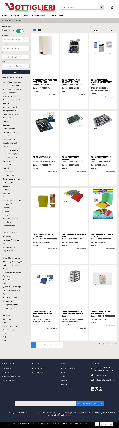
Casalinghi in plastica (11, 132)
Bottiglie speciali (9, 111)
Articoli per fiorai (9, 93)
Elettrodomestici (9, 165)
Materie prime (8, 236)
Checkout (65, 376)
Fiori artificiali (8, 175)
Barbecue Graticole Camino (14, 100)
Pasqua (5, 269)
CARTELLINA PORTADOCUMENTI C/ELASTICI (102, 235)
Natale (5, 244)
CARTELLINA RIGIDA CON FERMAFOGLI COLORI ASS (42, 312)
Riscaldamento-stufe (11, 297)
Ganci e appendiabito (11, 179)
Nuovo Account (38, 368)
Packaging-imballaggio (12, 262)
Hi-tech (5, 197)
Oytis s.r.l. (70, 415)
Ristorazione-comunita (12, 301)
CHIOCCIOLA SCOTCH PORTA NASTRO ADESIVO (101, 312)
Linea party (7, 215)
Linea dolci (7, 211)
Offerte (53, 15)
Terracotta (7, 319)
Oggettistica (8, 251)
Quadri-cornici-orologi (12, 287)
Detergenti (7, 161)
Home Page (6, 20)
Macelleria (7, 222)
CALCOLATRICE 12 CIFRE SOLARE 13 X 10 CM (71, 81)
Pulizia (5, 283)
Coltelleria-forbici (10, 143)
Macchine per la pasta (11, 218)
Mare (5, 229)
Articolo (5, 35)
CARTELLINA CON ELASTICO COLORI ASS (43, 235)
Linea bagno (8, 208)
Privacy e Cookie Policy (11, 376)
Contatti (25, 15)
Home (4, 15)
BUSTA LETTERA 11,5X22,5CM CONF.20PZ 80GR (45, 81)
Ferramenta (7, 172)
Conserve (6, 147)
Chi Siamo (14, 15)
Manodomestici (9, 226)
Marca (4, 62)
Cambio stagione (10, 118)
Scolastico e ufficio (38, 20)
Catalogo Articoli (39, 15)
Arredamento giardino (12, 89)
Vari (4, 333)
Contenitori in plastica (12, 154)
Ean (3, 53)
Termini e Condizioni (11, 380)
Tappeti (6, 312)
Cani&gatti (7, 125)
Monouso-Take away (11, 240)
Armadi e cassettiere (11, 85)
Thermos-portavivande (12, 326)
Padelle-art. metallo (10, 265)
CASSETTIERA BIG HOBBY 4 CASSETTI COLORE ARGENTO (72, 312)
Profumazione (8, 279)
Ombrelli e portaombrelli (13, 258)
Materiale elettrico (10, 233)
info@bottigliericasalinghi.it (104, 380)
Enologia (6, 168)
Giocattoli (7, 186)
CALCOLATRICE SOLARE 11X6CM (70, 158)
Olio (4, 254)
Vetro (5, 341)
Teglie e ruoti (8, 315)
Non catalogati (9, 247)
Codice (5, 44)
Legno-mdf (7, 204)
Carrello (64, 372)
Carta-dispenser (9, 129)
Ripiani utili (7, 294)
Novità (61, 15)
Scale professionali (10, 305)
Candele (6, 121)
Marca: (36, 91)
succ (58, 345)
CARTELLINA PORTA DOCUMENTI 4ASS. (74, 235)
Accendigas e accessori (12, 82)
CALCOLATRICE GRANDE (42, 157)
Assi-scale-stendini (10, 96)
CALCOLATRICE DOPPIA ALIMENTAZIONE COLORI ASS (101, 81)
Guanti (5, 190)
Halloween (7, 193)
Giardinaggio (8, 182)
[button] (102, 7)
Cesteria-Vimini (9, 139)
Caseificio (6, 136)
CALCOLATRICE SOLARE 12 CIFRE (101, 158)
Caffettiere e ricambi (11, 114)
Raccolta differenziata (11, 290)
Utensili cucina (9, 330)
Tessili (5, 323)
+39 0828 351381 (99, 375)
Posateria (6, 276)
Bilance (6, 103)
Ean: (35, 88)
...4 (51, 345)
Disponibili (6, 30)
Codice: (36, 85)
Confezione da (52, 94)
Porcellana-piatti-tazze (12, 272)
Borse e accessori (10, 107)
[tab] (35, 30)
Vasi (4, 337)
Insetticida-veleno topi (12, 200)
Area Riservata (37, 372)
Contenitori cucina (10, 150)
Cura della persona (10, 157)
